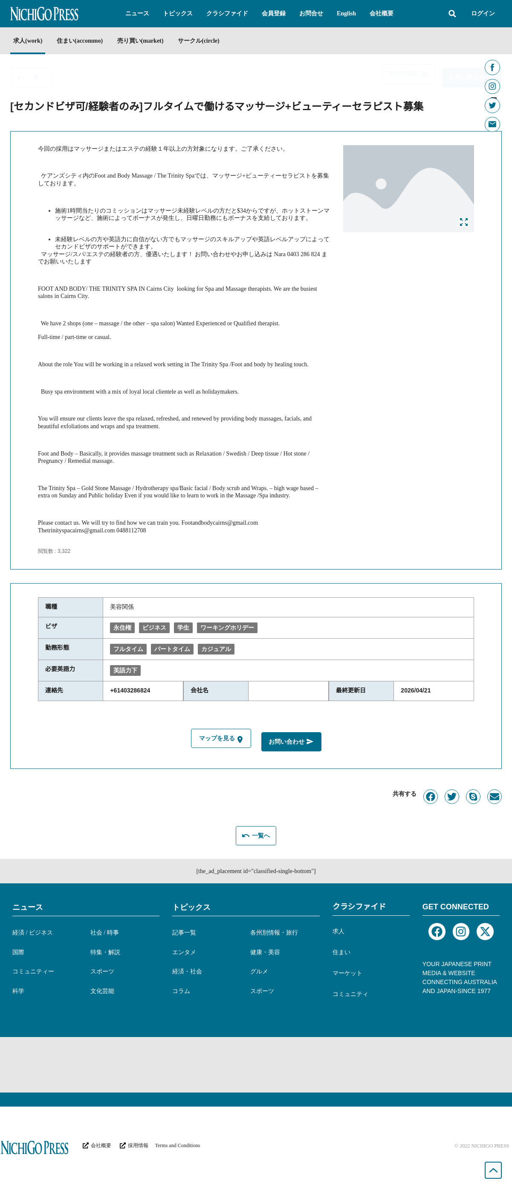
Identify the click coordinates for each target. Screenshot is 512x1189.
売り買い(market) (151, 41)
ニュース (27, 906)
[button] (137, 13)
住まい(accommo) (85, 41)
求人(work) (27, 41)
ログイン (483, 13)
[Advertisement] (256, 1063)
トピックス (191, 906)
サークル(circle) (214, 41)
